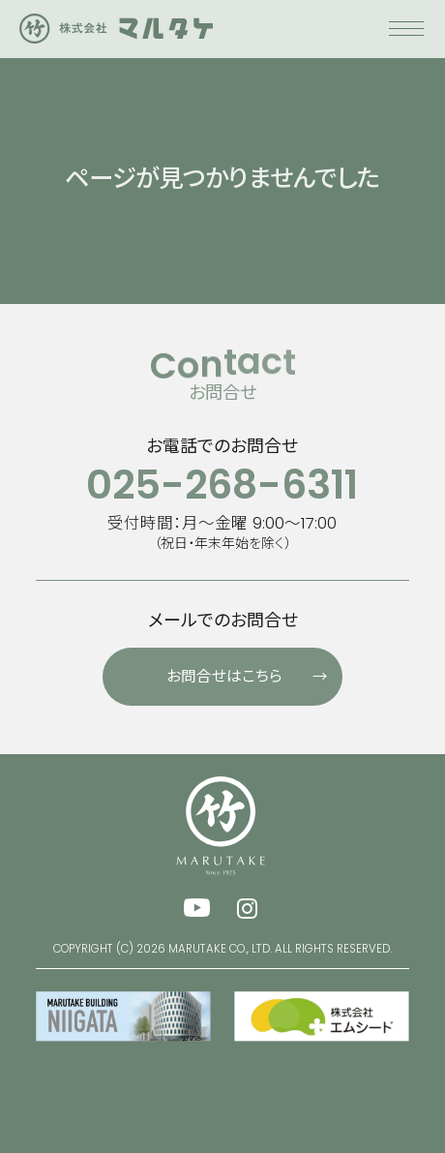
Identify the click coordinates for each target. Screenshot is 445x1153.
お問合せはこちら (254, 670)
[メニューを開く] (406, 38)
